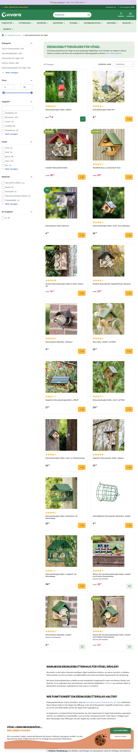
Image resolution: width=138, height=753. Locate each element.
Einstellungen (120, 736)
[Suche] (89, 15)
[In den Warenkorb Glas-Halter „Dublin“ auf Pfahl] (129, 351)
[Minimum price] (8, 87)
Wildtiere (108, 683)
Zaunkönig (9, 113)
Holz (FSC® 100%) (13, 182)
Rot (6, 165)
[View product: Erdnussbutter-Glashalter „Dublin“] (82, 646)
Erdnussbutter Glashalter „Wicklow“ (59, 342)
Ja (6, 217)
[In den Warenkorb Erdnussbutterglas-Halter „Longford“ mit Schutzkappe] (82, 586)
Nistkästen (43, 23)
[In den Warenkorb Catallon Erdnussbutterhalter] (82, 177)
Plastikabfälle (10, 200)
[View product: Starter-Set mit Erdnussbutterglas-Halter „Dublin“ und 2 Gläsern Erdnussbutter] (129, 646)
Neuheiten (127, 23)
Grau (7, 148)
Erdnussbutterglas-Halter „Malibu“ (58, 110)
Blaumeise (10, 117)
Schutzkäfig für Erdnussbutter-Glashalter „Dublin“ (112, 516)
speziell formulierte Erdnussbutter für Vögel (103, 702)
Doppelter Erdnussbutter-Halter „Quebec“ (108, 458)
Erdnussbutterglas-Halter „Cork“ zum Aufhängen (111, 226)
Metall (7, 187)
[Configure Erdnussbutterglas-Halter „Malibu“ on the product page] (83, 119)
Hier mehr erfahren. (114, 53)
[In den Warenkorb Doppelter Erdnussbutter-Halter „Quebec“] (129, 467)
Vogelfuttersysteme (14, 35)
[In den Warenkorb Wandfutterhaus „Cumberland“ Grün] (129, 177)
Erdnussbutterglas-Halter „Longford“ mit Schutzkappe (60, 575)
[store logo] (11, 14)
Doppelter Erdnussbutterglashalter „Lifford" (62, 400)
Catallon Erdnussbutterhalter (56, 168)
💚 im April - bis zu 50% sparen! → (68, 2)
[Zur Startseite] (3, 35)
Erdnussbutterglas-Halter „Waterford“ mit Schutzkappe (61, 517)
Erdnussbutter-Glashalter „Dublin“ (58, 635)
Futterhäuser (26, 23)
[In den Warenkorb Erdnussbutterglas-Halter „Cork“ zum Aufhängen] (129, 235)
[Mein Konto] (120, 15)
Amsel (7, 121)
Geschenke (112, 23)
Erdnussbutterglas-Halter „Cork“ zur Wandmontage (65, 458)
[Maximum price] (27, 87)
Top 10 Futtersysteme (13, 48)
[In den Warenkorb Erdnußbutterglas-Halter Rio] (129, 119)
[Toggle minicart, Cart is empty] (130, 15)
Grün (7, 161)
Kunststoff (9, 191)
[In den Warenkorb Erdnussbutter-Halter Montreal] (82, 235)
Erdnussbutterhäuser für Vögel (16, 67)
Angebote (8, 29)
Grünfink (8, 126)
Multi (7, 152)
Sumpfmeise (10, 130)
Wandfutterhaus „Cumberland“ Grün (107, 168)
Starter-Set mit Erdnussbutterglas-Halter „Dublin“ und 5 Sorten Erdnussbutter (112, 575)
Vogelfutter (8, 23)
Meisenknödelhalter (12, 53)
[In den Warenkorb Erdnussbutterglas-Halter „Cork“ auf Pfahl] (129, 409)
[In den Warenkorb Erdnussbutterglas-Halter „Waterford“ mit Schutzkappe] (82, 525)
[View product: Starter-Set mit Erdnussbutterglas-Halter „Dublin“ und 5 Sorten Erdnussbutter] (129, 586)
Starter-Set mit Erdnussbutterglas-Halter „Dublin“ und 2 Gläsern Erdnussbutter (112, 636)
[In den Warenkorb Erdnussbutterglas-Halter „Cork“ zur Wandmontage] (82, 467)
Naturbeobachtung (93, 23)
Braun (7, 156)
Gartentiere (59, 23)
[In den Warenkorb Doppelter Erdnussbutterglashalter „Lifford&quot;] (82, 409)
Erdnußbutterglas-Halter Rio (103, 110)
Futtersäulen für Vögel (13, 58)
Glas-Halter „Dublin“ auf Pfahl (104, 342)
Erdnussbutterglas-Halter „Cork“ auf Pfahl (109, 400)
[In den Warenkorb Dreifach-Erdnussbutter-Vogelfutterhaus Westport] (129, 293)
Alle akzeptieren (120, 730)
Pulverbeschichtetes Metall (16, 196)
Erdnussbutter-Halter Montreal (57, 226)
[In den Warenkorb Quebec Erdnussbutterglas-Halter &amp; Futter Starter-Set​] (82, 293)
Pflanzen (75, 23)
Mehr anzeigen (10, 72)
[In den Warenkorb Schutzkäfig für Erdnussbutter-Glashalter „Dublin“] (129, 525)
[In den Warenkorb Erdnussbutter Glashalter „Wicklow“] (82, 351)
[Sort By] (124, 64)
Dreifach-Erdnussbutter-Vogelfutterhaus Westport (112, 284)
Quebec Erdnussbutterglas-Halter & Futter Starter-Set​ (64, 285)
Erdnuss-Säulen (10, 63)
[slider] (3, 92)
